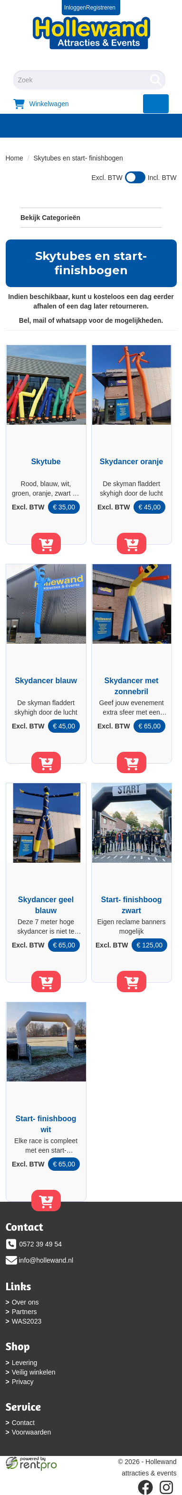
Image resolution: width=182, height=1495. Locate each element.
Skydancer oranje (131, 462)
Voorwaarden (31, 1432)
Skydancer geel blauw (46, 905)
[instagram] (166, 1487)
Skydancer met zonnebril (132, 686)
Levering (25, 1362)
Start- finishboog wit (46, 1124)
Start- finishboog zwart (131, 905)
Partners (24, 1312)
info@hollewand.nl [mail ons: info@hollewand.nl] (46, 1260)
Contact (23, 1422)
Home (14, 158)
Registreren (100, 7)
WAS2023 (27, 1321)
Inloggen (75, 7)
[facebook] (145, 1487)
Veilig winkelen (34, 1372)
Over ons (25, 1302)
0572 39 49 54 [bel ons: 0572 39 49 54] (40, 1244)
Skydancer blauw (46, 681)
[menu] (156, 103)
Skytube (45, 462)
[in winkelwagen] (46, 543)
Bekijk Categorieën (91, 217)
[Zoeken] (156, 80)
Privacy (23, 1381)
